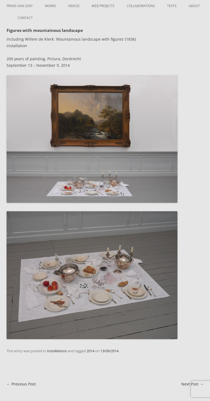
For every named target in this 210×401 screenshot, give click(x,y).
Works (50, 6)
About (194, 6)
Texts (172, 6)
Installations (57, 350)
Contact (25, 18)
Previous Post (21, 384)
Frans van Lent (20, 6)
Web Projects (103, 6)
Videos (74, 6)
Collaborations (141, 6)
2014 (90, 350)
